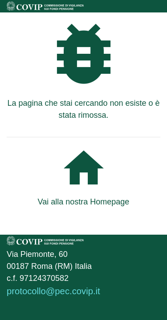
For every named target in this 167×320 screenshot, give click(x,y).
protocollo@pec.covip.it (53, 291)
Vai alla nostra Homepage (84, 201)
